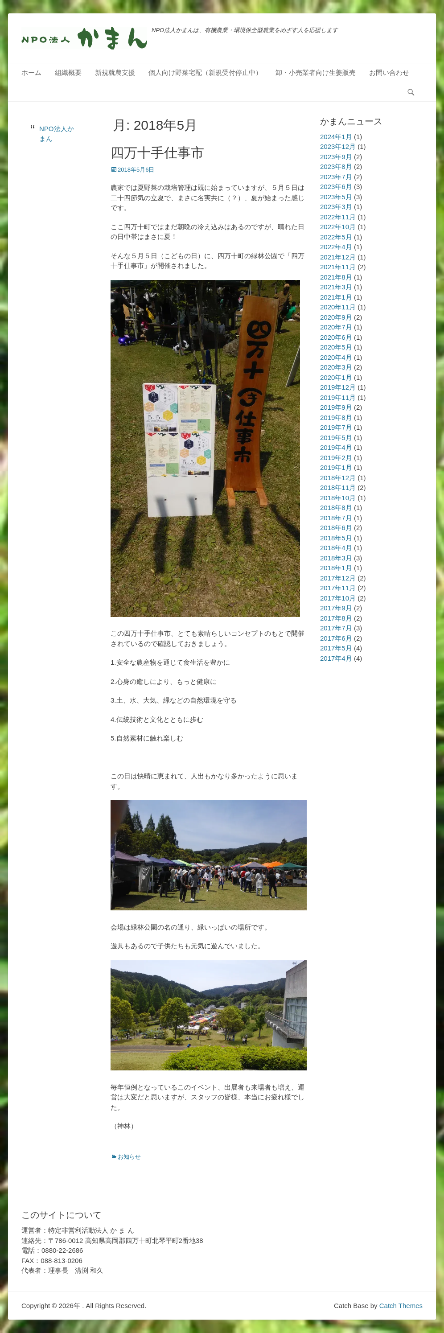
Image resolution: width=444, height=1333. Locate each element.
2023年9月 (336, 156)
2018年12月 (338, 477)
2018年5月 (336, 538)
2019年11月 (338, 397)
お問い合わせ (389, 72)
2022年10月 (338, 226)
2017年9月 (336, 608)
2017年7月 (336, 628)
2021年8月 (336, 277)
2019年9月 (336, 407)
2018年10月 (338, 498)
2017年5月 (336, 648)
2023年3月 (336, 206)
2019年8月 (336, 417)
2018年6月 (336, 527)
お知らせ (129, 1156)
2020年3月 (336, 367)
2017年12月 (338, 578)
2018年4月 (336, 547)
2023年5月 (336, 197)
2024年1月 (336, 136)
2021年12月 (338, 257)
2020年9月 (336, 317)
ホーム (31, 72)
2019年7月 (336, 427)
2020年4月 (336, 357)
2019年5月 (336, 437)
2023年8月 (336, 166)
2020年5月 (336, 347)
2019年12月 (338, 387)
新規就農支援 (115, 72)
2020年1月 (336, 377)
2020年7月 (336, 327)
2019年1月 (336, 467)
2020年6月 (336, 337)
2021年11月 (338, 267)
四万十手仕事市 (157, 152)
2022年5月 (336, 237)
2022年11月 (338, 217)
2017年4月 (336, 658)
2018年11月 (338, 487)
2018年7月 (336, 518)
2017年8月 (336, 618)
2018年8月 (336, 507)
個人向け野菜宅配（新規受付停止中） (205, 72)
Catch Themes (401, 1305)
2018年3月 (336, 558)
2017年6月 (336, 638)
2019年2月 (336, 457)
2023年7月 (336, 177)
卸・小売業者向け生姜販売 (315, 72)
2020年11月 (338, 307)
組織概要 (68, 72)
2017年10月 (338, 598)
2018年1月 (336, 568)
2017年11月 (338, 588)
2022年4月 (336, 247)
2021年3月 (336, 287)
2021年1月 (336, 297)
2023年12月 (338, 146)
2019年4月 (336, 447)
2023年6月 (336, 186)
